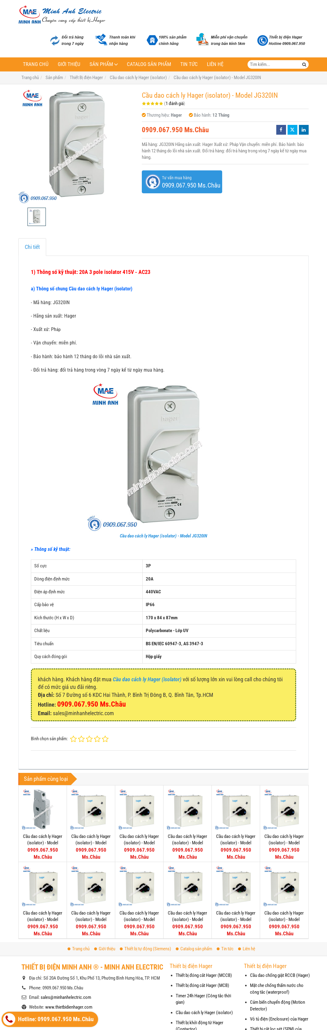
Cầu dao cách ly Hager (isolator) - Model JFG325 (284, 843)
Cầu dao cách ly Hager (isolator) (204, 1012)
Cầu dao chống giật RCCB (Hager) (280, 975)
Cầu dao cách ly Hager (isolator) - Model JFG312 (139, 919)
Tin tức (189, 64)
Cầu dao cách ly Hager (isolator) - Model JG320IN (163, 536)
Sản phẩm (101, 64)
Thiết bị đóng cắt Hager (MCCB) (204, 975)
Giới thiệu (69, 64)
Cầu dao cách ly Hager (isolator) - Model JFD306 (284, 919)
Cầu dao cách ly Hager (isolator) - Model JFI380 (91, 843)
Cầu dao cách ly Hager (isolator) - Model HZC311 (42, 843)
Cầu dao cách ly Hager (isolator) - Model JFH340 (187, 843)
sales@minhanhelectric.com (66, 997)
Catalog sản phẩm (149, 64)
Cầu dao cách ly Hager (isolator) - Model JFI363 (139, 843)
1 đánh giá (175, 103)
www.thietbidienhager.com (68, 1007)
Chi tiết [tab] (32, 247)
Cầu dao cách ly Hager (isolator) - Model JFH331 (235, 843)
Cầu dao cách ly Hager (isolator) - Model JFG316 (91, 919)
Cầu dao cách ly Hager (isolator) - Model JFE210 (235, 919)
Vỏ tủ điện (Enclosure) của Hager (279, 1019)
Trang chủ (36, 64)
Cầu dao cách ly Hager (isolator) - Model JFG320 (42, 919)
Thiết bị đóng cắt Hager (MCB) (202, 985)
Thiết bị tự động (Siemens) (145, 949)
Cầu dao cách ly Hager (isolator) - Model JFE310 (187, 919)
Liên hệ (215, 64)
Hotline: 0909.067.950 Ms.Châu (48, 1019)
